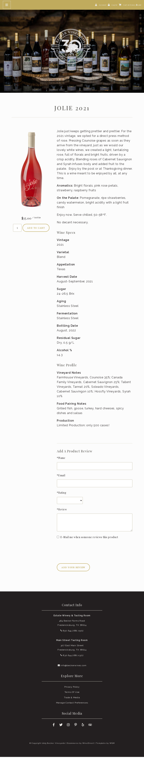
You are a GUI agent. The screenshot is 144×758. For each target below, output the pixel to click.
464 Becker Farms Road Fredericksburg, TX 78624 (72, 623)
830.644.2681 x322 (71, 656)
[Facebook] (53, 726)
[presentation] (84, 550)
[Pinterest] (75, 726)
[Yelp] (83, 726)
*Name (61, 459)
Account (102, 5)
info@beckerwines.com (72, 666)
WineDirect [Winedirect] (88, 744)
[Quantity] (17, 229)
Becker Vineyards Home (72, 47)
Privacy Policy (72, 688)
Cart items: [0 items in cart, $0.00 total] (132, 5)
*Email (61, 476)
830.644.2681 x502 (72, 631)
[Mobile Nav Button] (7, 5)
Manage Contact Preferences (72, 704)
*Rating (61, 493)
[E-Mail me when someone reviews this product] (58, 538)
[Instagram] (68, 726)
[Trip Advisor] (90, 726)
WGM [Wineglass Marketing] (112, 744)
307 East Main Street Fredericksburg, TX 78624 (72, 648)
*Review (62, 510)
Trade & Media (72, 698)
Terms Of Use (72, 693)
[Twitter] (61, 726)
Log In (114, 5)
